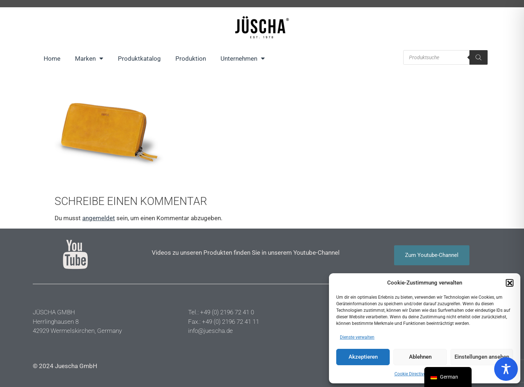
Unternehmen (243, 58)
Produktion (190, 58)
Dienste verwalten (357, 337)
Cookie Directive (410, 373)
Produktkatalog (139, 58)
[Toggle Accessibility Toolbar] (506, 369)
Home (52, 58)
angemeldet (98, 218)
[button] (509, 282)
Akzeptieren (363, 357)
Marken (89, 58)
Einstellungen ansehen (481, 357)
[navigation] (448, 377)
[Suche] (478, 57)
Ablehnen (420, 357)
